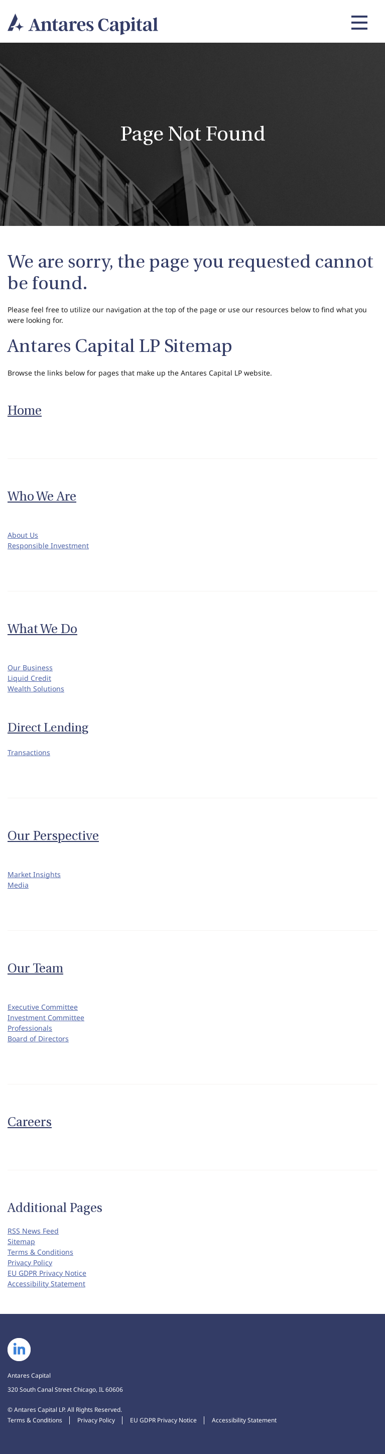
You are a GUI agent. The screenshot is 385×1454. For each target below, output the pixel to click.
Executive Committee (43, 1007)
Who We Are (42, 497)
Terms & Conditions (40, 1252)
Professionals (30, 1028)
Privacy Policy (30, 1262)
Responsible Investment (48, 545)
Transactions (29, 752)
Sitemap (21, 1241)
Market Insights (34, 874)
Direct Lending (48, 728)
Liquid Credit (29, 678)
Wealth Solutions (36, 688)
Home (25, 411)
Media (18, 885)
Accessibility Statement (46, 1283)
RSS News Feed (33, 1231)
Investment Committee (46, 1017)
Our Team (35, 968)
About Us (23, 535)
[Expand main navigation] (357, 22)
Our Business (30, 667)
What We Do (42, 629)
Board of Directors (38, 1038)
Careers (30, 1122)
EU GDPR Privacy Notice (47, 1273)
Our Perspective (53, 836)
